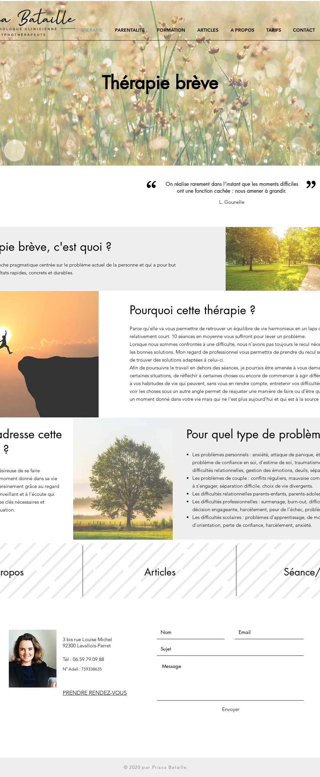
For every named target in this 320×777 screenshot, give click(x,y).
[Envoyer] (230, 709)
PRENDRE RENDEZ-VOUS (95, 692)
